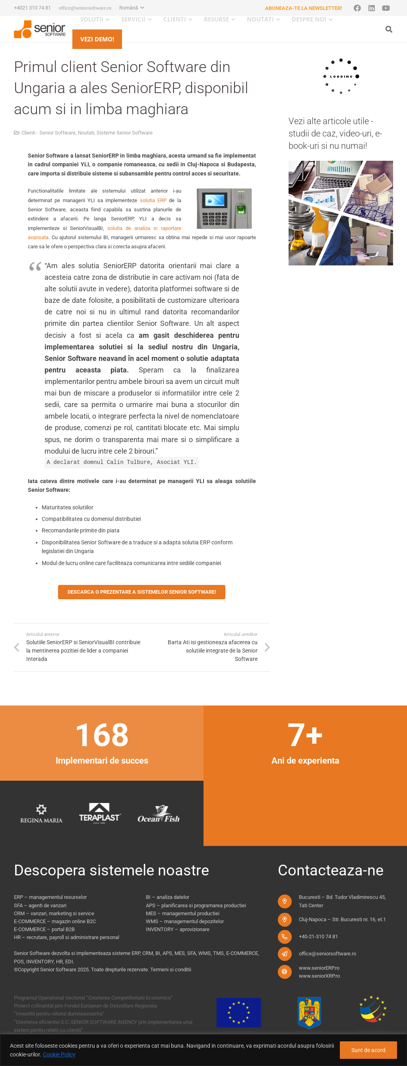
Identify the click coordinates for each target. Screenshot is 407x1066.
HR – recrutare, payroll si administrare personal (66, 937)
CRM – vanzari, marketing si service (54, 913)
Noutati (86, 133)
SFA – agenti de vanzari (40, 905)
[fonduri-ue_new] (302, 1014)
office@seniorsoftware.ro (327, 954)
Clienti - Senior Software (48, 133)
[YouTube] (386, 8)
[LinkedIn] (371, 8)
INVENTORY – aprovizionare (177, 929)
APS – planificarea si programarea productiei (196, 905)
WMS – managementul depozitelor (185, 921)
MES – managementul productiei (182, 913)
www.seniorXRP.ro (319, 976)
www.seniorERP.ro (319, 968)
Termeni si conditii (170, 969)
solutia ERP (153, 200)
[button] (131, 8)
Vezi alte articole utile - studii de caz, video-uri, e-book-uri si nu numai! (335, 133)
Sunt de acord (368, 1050)
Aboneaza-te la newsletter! (303, 8)
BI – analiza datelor (167, 897)
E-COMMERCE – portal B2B (44, 929)
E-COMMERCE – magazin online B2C (55, 921)
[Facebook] (357, 8)
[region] (203, 1050)
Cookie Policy (59, 1054)
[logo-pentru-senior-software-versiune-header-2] (40, 29)
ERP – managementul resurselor (50, 897)
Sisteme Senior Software (125, 133)
